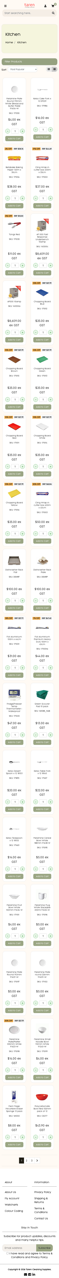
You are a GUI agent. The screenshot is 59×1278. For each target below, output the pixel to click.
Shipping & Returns (41, 1200)
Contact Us (41, 1218)
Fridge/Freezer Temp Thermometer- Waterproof (14, 708)
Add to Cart (14, 138)
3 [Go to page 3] (32, 1160)
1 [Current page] (21, 1160)
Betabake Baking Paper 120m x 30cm (14, 170)
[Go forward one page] (37, 1161)
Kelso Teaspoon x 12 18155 (14, 839)
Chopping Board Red (14, 436)
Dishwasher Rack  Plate (42, 571)
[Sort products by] (22, 69)
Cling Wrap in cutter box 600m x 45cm (42, 505)
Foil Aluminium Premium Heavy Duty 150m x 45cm (42, 640)
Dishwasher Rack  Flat (14, 571)
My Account (12, 1198)
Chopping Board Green (42, 369)
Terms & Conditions (41, 1210)
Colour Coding (14, 1210)
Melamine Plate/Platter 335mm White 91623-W (14, 1043)
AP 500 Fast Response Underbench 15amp (42, 238)
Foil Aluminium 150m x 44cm (14, 638)
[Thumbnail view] (49, 69)
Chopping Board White (42, 436)
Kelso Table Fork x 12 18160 (42, 772)
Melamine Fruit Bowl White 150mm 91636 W (14, 907)
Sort (4, 69)
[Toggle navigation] (5, 6)
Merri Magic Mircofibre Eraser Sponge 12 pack (14, 1109)
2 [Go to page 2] (26, 1160)
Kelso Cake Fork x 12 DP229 (42, 99)
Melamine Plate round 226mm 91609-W (42, 974)
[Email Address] (19, 1247)
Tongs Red (14, 234)
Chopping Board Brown (14, 369)
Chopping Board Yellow (14, 503)
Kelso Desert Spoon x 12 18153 (14, 772)
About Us (10, 1192)
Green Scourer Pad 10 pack (42, 705)
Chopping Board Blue (42, 302)
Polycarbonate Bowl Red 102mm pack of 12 (42, 1109)
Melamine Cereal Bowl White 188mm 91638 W (42, 840)
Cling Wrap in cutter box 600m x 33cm (42, 170)
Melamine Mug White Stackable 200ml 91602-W (42, 907)
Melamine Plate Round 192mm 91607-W (14, 974)
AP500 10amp (14, 301)
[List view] (54, 69)
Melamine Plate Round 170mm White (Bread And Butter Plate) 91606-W (14, 103)
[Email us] (25, 1274)
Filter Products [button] (13, 61)
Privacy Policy (42, 1192)
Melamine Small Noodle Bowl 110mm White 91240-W (42, 1043)
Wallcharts (11, 1204)
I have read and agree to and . (29, 1255)
